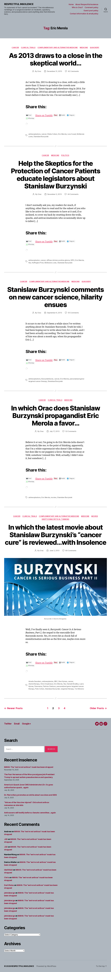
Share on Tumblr (50, 115)
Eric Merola (62, 134)
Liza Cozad (72, 134)
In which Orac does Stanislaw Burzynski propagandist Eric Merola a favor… (55, 415)
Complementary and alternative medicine (58, 47)
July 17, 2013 (54, 431)
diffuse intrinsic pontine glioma (58, 260)
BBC (56, 681)
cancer (43, 134)
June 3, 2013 (54, 550)
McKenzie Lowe (50, 263)
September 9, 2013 (54, 313)
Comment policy (91, 7)
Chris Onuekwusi (46, 684)
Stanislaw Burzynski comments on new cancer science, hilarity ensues (55, 297)
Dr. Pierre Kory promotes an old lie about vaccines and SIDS (30, 795)
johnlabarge (9, 893)
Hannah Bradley (73, 684)
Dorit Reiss (9, 885)
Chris (6, 877)
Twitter (8, 723)
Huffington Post (38, 263)
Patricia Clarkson (49, 686)
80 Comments (70, 550)
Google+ (26, 723)
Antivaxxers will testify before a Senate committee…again (30, 813)
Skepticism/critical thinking (55, 519)
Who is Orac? (77, 7)
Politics (65, 155)
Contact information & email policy (84, 14)
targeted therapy (67, 689)
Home (71, 4)
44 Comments (73, 194)
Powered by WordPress (46, 966)
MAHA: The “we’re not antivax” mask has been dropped (28, 767)
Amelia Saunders (34, 681)
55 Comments (73, 313)
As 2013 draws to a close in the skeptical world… (55, 59)
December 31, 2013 (54, 71)
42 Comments (73, 71)
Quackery (94, 47)
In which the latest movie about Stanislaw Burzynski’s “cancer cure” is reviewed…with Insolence (55, 534)
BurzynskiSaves (47, 379)
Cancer (15, 47)
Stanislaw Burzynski (41, 136)
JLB (5, 839)
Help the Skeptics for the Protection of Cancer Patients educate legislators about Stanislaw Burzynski (55, 174)
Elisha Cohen (52, 134)
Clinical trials (28, 47)
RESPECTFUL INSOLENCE (18, 4)
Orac (39, 71)
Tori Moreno (79, 689)
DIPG (72, 260)
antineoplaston (34, 260)
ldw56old (8, 870)
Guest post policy (91, 10)
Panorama (38, 686)
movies (53, 497)
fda (29, 263)
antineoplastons (34, 134)
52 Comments (70, 431)
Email (17, 723)
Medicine (84, 47)
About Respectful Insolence (86, 4)
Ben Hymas (63, 681)
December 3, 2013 (54, 194)
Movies (94, 516)
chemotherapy (34, 684)
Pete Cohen (39, 689)
